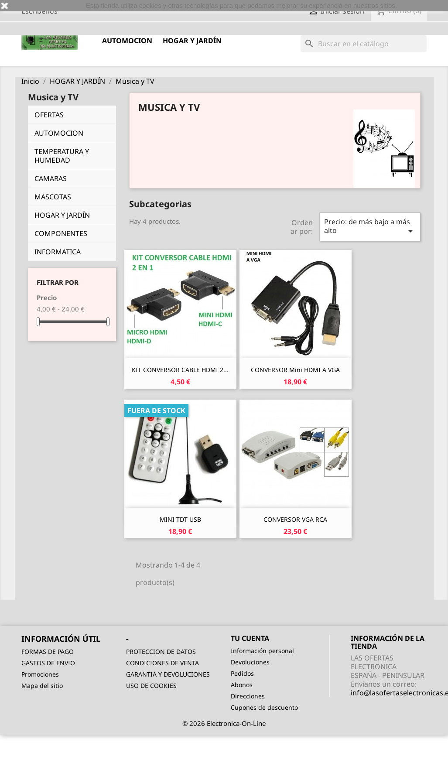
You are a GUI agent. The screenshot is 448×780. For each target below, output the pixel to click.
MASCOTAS (52, 197)
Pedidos (242, 673)
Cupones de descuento (264, 707)
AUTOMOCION (127, 40)
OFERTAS (49, 115)
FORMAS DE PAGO (47, 651)
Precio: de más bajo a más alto (370, 226)
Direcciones (248, 696)
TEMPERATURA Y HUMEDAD (61, 156)
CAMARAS (50, 178)
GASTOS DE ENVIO (48, 663)
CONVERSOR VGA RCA (295, 519)
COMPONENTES (60, 233)
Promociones (40, 674)
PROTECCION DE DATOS (161, 651)
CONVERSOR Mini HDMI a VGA (295, 370)
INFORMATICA (57, 252)
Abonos (242, 685)
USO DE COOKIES (151, 685)
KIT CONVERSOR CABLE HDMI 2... (180, 370)
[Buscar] (364, 43)
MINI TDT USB (180, 519)
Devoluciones (250, 662)
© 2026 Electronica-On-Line (224, 723)
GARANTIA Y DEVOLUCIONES (168, 674)
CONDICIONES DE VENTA (162, 663)
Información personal (262, 651)
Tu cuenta (250, 638)
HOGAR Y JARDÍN (192, 40)
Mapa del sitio (42, 685)
